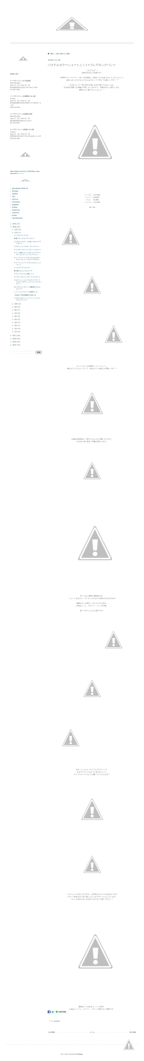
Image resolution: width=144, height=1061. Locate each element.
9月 (15, 307)
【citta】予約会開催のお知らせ (25, 295)
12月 (16, 229)
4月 (15, 322)
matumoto (15, 213)
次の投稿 (51, 1032)
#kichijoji (15, 191)
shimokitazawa (17, 218)
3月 (15, 325)
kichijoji (14, 207)
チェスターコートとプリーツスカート (27, 249)
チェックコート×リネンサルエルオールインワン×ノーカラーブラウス (27, 258)
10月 (16, 304)
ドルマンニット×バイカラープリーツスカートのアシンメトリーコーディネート (27, 282)
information (16, 202)
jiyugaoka (57, 1021)
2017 (15, 335)
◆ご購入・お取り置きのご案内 (59, 53)
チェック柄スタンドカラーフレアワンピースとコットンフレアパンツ (27, 253)
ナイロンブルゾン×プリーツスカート (27, 277)
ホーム (92, 1032)
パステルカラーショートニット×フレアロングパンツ (27, 299)
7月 (15, 313)
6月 (15, 316)
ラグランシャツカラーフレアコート (26, 246)
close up (15, 199)
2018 (15, 227)
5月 (15, 319)
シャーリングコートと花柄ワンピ (26, 292)
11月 (16, 232)
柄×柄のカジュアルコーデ (23, 271)
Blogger (80, 1054)
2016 (15, 339)
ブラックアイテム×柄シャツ (24, 274)
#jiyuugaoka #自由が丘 (20, 188)
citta (13, 196)
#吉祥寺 (15, 194)
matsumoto (16, 210)
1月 (15, 331)
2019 (15, 224)
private (14, 215)
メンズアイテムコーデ (22, 267)
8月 (15, 310)
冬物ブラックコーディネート (24, 238)
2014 (15, 345)
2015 (15, 342)
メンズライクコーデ (21, 235)
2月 (15, 328)
